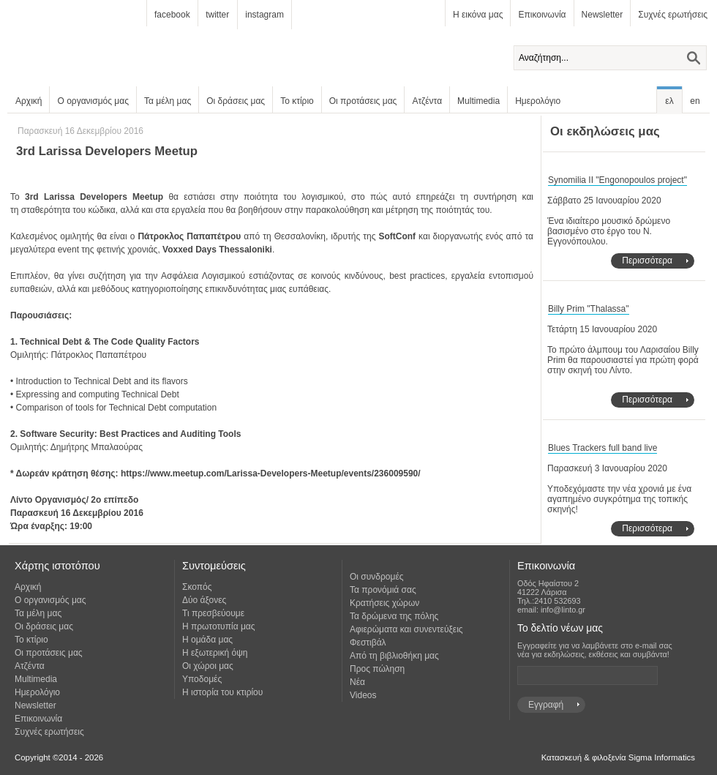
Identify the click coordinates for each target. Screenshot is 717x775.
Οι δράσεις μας (235, 101)
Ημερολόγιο (537, 101)
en (694, 101)
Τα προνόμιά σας (383, 590)
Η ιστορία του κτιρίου (222, 692)
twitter (217, 15)
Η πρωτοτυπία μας (218, 626)
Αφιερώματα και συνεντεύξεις (406, 629)
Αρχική (28, 101)
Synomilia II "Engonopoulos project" (617, 180)
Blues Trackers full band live (602, 448)
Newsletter (602, 15)
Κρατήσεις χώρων (384, 603)
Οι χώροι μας (207, 666)
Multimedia (478, 101)
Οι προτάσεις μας (363, 101)
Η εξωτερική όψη (214, 653)
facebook (172, 15)
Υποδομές (202, 679)
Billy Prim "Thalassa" (588, 309)
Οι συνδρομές (377, 577)
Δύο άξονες (204, 600)
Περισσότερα (647, 260)
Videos (363, 695)
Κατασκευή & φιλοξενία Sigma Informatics (618, 757)
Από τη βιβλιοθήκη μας (394, 656)
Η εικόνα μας (478, 15)
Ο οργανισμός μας (93, 101)
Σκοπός (197, 587)
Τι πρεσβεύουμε (213, 613)
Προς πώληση (377, 669)
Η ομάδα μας (207, 639)
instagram (264, 15)
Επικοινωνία (542, 15)
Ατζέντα (427, 101)
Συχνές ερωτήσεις (672, 15)
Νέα (357, 682)
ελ (669, 101)
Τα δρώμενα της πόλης (394, 616)
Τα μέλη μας (167, 101)
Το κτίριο (297, 101)
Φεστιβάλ (368, 642)
